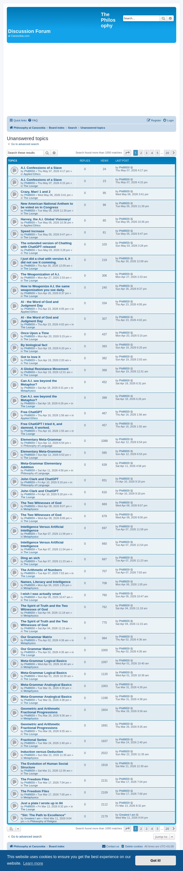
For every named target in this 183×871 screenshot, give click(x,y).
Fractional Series (34, 740)
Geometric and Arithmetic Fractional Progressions (40, 710)
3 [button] (146, 153)
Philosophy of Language (38, 445)
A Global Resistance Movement (44, 369)
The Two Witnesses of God (41, 503)
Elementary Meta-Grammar (41, 439)
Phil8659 (29, 171)
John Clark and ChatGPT (39, 479)
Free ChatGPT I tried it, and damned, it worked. (41, 425)
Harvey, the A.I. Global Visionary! (46, 219)
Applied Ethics (32, 174)
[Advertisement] (91, 79)
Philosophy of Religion (43, 821)
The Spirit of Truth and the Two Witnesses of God (44, 607)
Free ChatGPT (31, 412)
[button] (127, 153)
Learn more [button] (33, 863)
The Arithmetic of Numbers (41, 570)
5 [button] (157, 153)
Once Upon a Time (35, 333)
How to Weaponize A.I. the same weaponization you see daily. (45, 288)
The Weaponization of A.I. (40, 274)
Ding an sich (30, 558)
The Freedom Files (35, 779)
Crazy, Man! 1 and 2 (35, 192)
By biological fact (34, 345)
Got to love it (30, 357)
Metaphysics (28, 390)
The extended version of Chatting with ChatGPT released (46, 245)
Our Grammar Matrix (36, 637)
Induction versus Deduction (42, 752)
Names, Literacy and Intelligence (45, 582)
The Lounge (31, 185)
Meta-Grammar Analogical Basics (46, 685)
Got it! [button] (156, 860)
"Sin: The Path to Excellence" (43, 815)
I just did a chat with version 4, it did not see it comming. (45, 260)
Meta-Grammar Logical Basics (44, 661)
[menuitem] (33, 120)
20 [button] (167, 153)
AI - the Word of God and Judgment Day (39, 303)
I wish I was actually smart (41, 594)
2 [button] (141, 153)
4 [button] (152, 153)
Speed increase (32, 231)
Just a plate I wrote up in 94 (42, 803)
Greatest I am (32, 818)
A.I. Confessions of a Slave (41, 168)
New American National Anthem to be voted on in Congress (47, 205)
